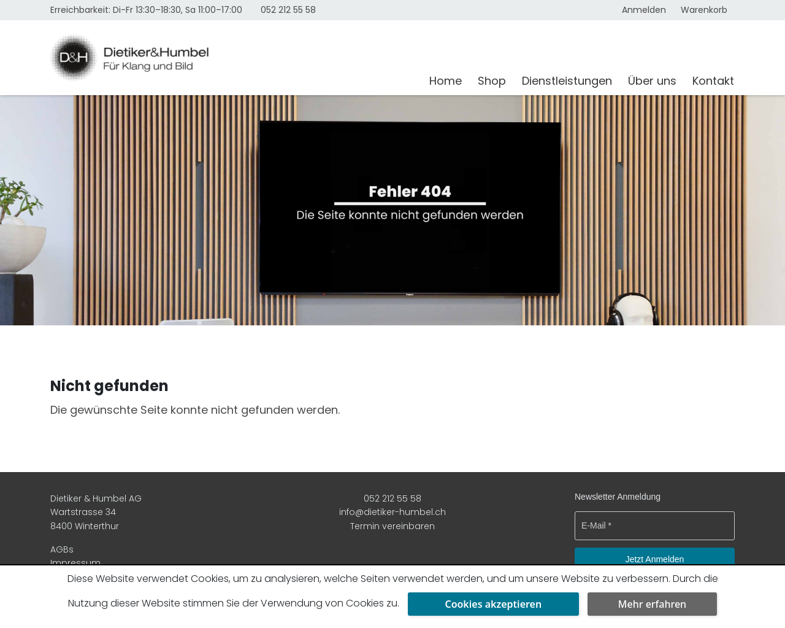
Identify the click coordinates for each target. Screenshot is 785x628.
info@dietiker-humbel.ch (392, 512)
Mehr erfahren (652, 604)
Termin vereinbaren (392, 526)
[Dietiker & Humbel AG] (232, 57)
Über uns (652, 80)
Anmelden (644, 10)
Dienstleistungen (567, 80)
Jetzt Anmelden (655, 559)
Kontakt (713, 80)
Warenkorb (704, 10)
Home (445, 80)
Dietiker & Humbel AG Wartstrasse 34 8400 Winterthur (96, 512)
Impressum (75, 563)
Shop (492, 80)
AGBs (62, 549)
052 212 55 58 (288, 10)
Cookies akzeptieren (493, 604)
